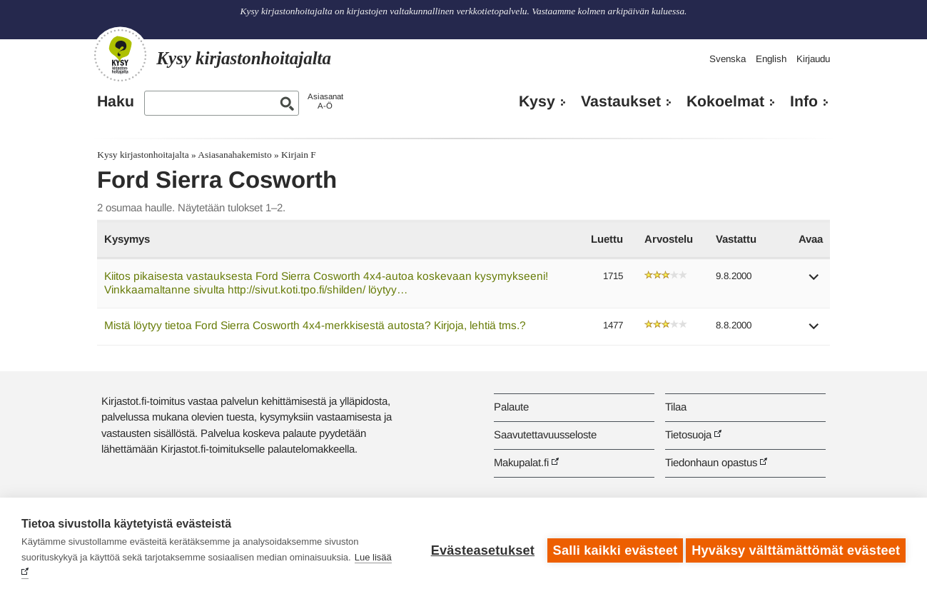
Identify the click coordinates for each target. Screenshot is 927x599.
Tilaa (676, 407)
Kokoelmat (725, 101)
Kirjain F (298, 154)
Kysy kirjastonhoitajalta (142, 154)
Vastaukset (621, 101)
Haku (115, 101)
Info (804, 101)
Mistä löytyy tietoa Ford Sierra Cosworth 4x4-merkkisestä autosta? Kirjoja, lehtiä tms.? (315, 325)
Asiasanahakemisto (234, 154)
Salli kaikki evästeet (611, 548)
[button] (814, 281)
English (771, 59)
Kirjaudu (813, 59)
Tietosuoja (688, 434)
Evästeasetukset (478, 548)
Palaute (511, 407)
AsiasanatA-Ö (325, 101)
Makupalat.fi (521, 462)
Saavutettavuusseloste (545, 434)
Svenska (727, 59)
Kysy (537, 101)
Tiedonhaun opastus (711, 462)
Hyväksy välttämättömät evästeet (796, 548)
